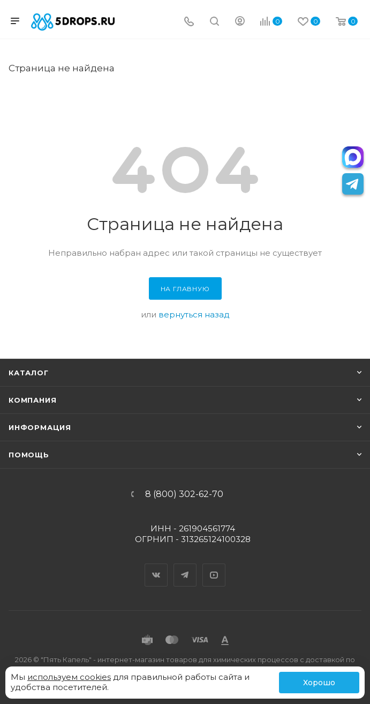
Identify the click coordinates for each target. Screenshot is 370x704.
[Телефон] (189, 22)
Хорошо (319, 682)
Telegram (185, 566)
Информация (40, 427)
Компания (32, 400)
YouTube (214, 566)
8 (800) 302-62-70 (184, 494)
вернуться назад (194, 314)
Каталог (29, 372)
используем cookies (69, 677)
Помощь (29, 454)
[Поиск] (214, 22)
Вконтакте (156, 566)
